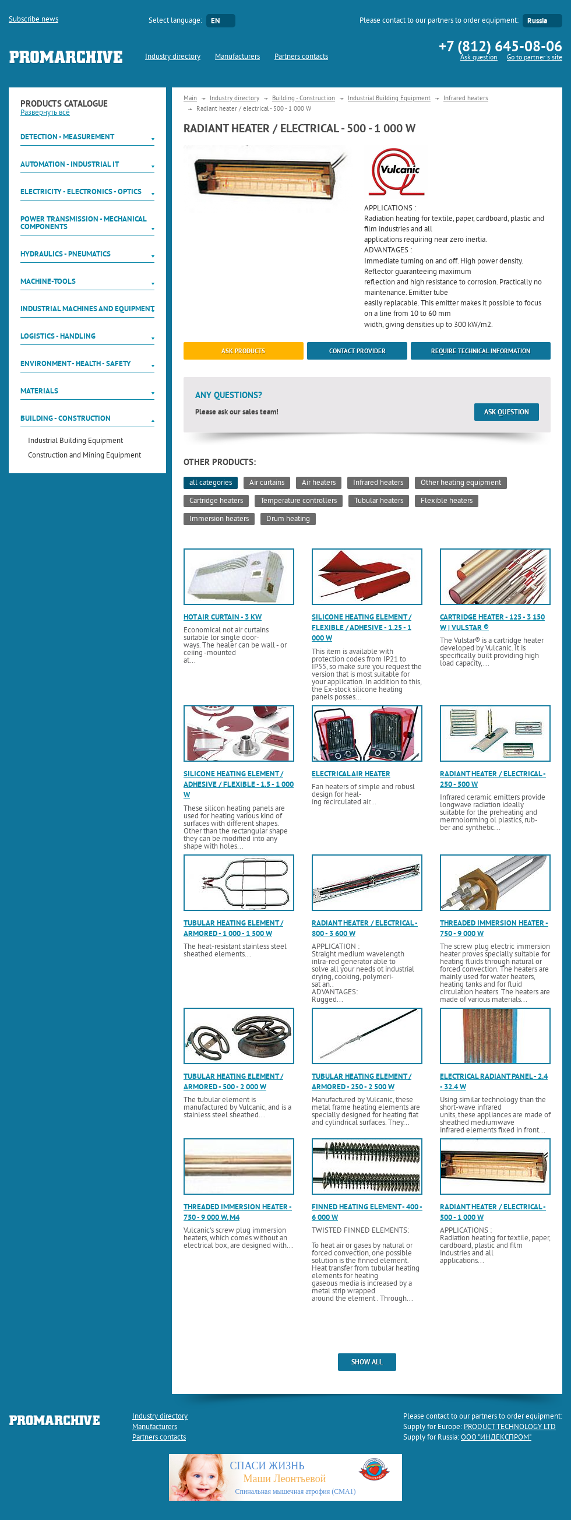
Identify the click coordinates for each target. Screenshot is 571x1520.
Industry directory (172, 57)
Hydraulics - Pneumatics (65, 254)
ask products (243, 351)
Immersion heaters (219, 519)
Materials (39, 391)
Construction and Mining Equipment (84, 456)
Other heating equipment (461, 483)
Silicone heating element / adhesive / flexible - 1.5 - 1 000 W (239, 784)
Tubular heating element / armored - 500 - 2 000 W (233, 1081)
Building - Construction (65, 418)
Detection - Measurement (67, 136)
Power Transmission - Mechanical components (83, 222)
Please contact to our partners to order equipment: (439, 21)
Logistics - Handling (58, 336)
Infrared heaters (465, 98)
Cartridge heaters (216, 501)
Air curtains (266, 483)
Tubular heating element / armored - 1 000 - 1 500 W (233, 928)
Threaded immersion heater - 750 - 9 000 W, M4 (238, 1212)
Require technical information (480, 351)
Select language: (175, 21)
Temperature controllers (298, 501)
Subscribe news (33, 19)
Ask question (479, 58)
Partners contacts (301, 57)
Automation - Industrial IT (69, 164)
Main (190, 98)
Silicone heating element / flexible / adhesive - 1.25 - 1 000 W (361, 627)
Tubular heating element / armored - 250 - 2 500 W (361, 1081)
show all (367, 1362)
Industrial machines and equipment (87, 308)
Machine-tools (48, 281)
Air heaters (319, 483)
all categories (210, 483)
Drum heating (288, 519)
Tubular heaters (378, 501)
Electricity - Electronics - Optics (81, 191)
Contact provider (357, 351)
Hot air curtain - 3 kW (223, 617)
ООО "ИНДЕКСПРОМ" (496, 1437)
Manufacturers (237, 57)
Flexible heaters (447, 501)
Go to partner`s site (534, 58)
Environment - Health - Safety (75, 363)
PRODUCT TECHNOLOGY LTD (510, 1427)
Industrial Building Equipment (75, 441)
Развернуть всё (45, 113)
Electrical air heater (351, 774)
